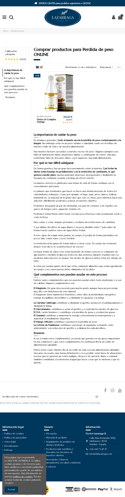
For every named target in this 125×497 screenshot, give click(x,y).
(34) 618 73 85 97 (98, 449)
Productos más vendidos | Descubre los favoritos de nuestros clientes (59, 452)
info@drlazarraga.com (100, 453)
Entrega (8, 449)
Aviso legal (9, 441)
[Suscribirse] (96, 397)
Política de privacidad (15, 437)
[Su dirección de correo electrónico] (46, 397)
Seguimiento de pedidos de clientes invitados (60, 443)
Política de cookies (14, 433)
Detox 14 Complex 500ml (46, 121)
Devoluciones (11, 445)
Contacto (51, 466)
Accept (11, 489)
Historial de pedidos (56, 437)
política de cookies (23, 476)
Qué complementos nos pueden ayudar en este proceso (15, 89)
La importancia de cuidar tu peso (13, 72)
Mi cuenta (51, 433)
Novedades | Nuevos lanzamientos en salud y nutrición (63, 461)
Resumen (10, 97)
